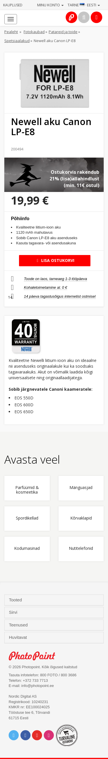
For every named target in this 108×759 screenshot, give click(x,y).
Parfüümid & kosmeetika (27, 489)
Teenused (19, 625)
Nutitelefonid (81, 548)
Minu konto (50, 4)
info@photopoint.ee (37, 686)
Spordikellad (27, 518)
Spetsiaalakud (17, 40)
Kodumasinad (27, 548)
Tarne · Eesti (84, 4)
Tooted (16, 600)
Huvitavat (18, 637)
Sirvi (13, 612)
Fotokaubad (34, 31)
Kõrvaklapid (81, 518)
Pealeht (11, 31)
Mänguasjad (80, 487)
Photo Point (35, 656)
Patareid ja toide (63, 31)
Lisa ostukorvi (54, 260)
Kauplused (12, 5)
